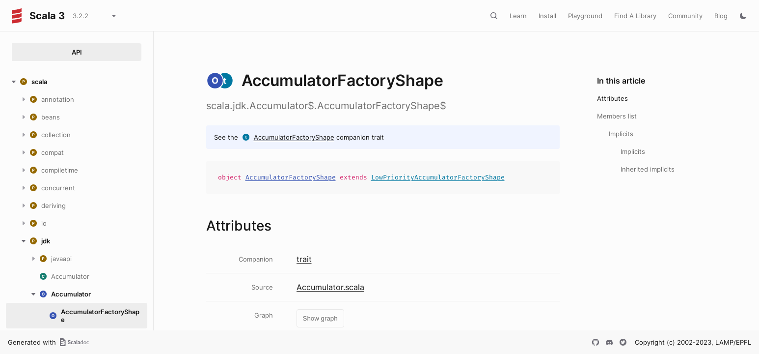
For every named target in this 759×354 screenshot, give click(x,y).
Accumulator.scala (330, 287)
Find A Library (635, 16)
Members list (617, 116)
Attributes (612, 98)
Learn (518, 16)
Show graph (320, 318)
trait (304, 259)
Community (685, 16)
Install (547, 16)
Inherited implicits (648, 169)
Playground (585, 16)
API (77, 52)
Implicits (621, 134)
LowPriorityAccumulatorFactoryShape (438, 177)
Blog (721, 16)
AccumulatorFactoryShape (294, 137)
